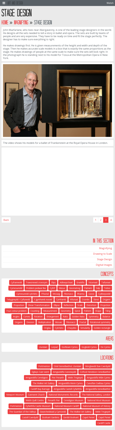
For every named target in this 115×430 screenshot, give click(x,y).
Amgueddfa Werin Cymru (70, 383)
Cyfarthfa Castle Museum (38, 406)
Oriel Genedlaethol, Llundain (67, 366)
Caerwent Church (36, 394)
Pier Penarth (58, 377)
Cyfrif (52, 288)
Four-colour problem (16, 310)
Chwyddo (71, 327)
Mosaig (56, 293)
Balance (106, 316)
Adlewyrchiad (66, 282)
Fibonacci (68, 293)
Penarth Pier (54, 400)
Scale (80, 305)
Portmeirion (44, 366)
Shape (98, 310)
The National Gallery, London (96, 394)
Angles (16, 316)
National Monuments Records (63, 394)
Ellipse (57, 305)
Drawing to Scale (102, 253)
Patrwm (88, 288)
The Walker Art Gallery (43, 383)
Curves (27, 316)
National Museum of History (96, 406)
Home (4, 22)
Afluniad (74, 299)
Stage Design (104, 259)
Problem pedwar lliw (36, 288)
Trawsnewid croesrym (36, 282)
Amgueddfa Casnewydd (64, 371)
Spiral (77, 310)
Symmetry (94, 316)
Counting (35, 310)
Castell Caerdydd (30, 417)
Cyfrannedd (16, 282)
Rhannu (80, 293)
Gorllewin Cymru (70, 347)
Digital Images (104, 264)
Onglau (47, 327)
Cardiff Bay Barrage (40, 389)
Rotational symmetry (100, 322)
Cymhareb (61, 299)
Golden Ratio (78, 316)
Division (30, 322)
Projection (105, 305)
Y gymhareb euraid (43, 299)
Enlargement (53, 316)
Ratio (65, 316)
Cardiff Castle (103, 423)
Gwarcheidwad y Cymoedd (53, 411)
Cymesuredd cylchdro (26, 293)
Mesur (62, 288)
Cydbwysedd (104, 293)
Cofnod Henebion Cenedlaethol (95, 371)
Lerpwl (54, 347)
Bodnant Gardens (50, 417)
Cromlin (85, 299)
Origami (106, 299)
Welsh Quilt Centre (35, 400)
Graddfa (80, 282)
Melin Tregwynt (75, 377)
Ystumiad (92, 282)
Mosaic (58, 322)
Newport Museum (15, 394)
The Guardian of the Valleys (22, 411)
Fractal (82, 322)
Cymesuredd (16, 288)
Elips (53, 282)
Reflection (68, 305)
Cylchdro (59, 327)
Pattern (87, 310)
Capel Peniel (104, 417)
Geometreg (74, 288)
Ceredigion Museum (73, 400)
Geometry (66, 310)
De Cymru (105, 347)
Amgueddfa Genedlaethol (98, 389)
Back (6, 220)
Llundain (43, 347)
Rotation (38, 316)
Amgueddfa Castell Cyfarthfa (68, 389)
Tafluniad (105, 282)
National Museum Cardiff (67, 406)
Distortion (91, 305)
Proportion (19, 305)
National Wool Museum (98, 400)
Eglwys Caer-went (40, 371)
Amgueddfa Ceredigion (37, 377)
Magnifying (21, 22)
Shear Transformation (39, 305)
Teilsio (107, 288)
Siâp (98, 288)
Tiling (107, 310)
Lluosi (91, 293)
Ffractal (45, 293)
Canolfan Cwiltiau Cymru (98, 383)
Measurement (50, 310)
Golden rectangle (102, 327)
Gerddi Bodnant (71, 417)
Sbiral (96, 299)
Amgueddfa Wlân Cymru (98, 377)
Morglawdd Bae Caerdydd (97, 366)
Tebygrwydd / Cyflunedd (18, 299)
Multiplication (44, 322)
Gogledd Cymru (89, 347)
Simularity (85, 327)
